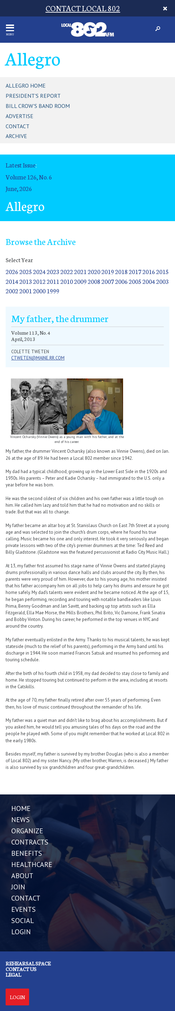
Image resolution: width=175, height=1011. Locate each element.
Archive (16, 135)
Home (21, 808)
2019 (107, 271)
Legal (13, 974)
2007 (107, 281)
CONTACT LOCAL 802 (83, 7)
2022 (66, 271)
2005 (135, 281)
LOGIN (21, 932)
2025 (25, 271)
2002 (12, 290)
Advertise (19, 115)
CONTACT (25, 898)
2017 (135, 271)
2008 (94, 281)
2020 (94, 271)
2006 (121, 281)
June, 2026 (19, 188)
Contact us (21, 968)
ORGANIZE (27, 831)
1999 (53, 290)
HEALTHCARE (31, 864)
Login (17, 996)
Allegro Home (26, 85)
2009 (80, 281)
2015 (162, 271)
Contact (17, 126)
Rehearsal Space (28, 963)
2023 (53, 271)
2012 (39, 281)
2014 (12, 281)
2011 (53, 281)
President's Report (33, 95)
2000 (39, 290)
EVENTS (23, 909)
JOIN (18, 887)
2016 (148, 271)
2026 (12, 271)
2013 (25, 281)
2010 (66, 281)
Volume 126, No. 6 (29, 176)
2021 (80, 271)
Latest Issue (20, 164)
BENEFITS (26, 853)
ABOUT (22, 876)
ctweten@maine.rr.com (38, 358)
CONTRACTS (29, 842)
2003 (162, 281)
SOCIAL (22, 920)
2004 (148, 281)
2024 (39, 271)
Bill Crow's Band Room (38, 105)
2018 (121, 271)
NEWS (20, 819)
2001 (25, 290)
